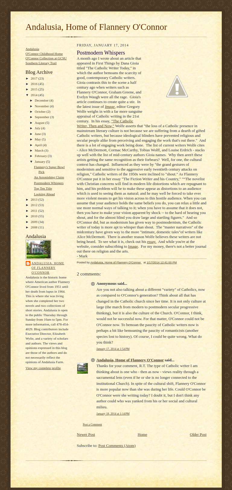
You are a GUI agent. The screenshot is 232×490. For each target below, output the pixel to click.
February (41, 156)
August (40, 122)
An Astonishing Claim (49, 177)
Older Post (198, 434)
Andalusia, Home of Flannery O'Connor (96, 27)
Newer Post (86, 434)
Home (142, 434)
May (38, 139)
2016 (34, 84)
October (40, 111)
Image (133, 246)
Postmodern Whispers (48, 183)
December (42, 100)
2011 (34, 210)
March (39, 150)
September (42, 117)
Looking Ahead (44, 194)
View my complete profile (43, 368)
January (40, 161)
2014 (34, 95)
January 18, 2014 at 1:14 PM (113, 413)
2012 (34, 205)
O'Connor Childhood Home (44, 53)
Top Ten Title (43, 188)
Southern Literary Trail (41, 63)
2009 (34, 222)
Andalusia (32, 49)
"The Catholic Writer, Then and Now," (105, 123)
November (42, 106)
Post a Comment (92, 424)
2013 (34, 199)
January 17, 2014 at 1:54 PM (113, 348)
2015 (34, 89)
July (38, 128)
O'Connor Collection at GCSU (46, 58)
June (38, 134)
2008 (34, 227)
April (39, 145)
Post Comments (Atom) (117, 445)
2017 (34, 78)
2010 (34, 216)
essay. (152, 241)
